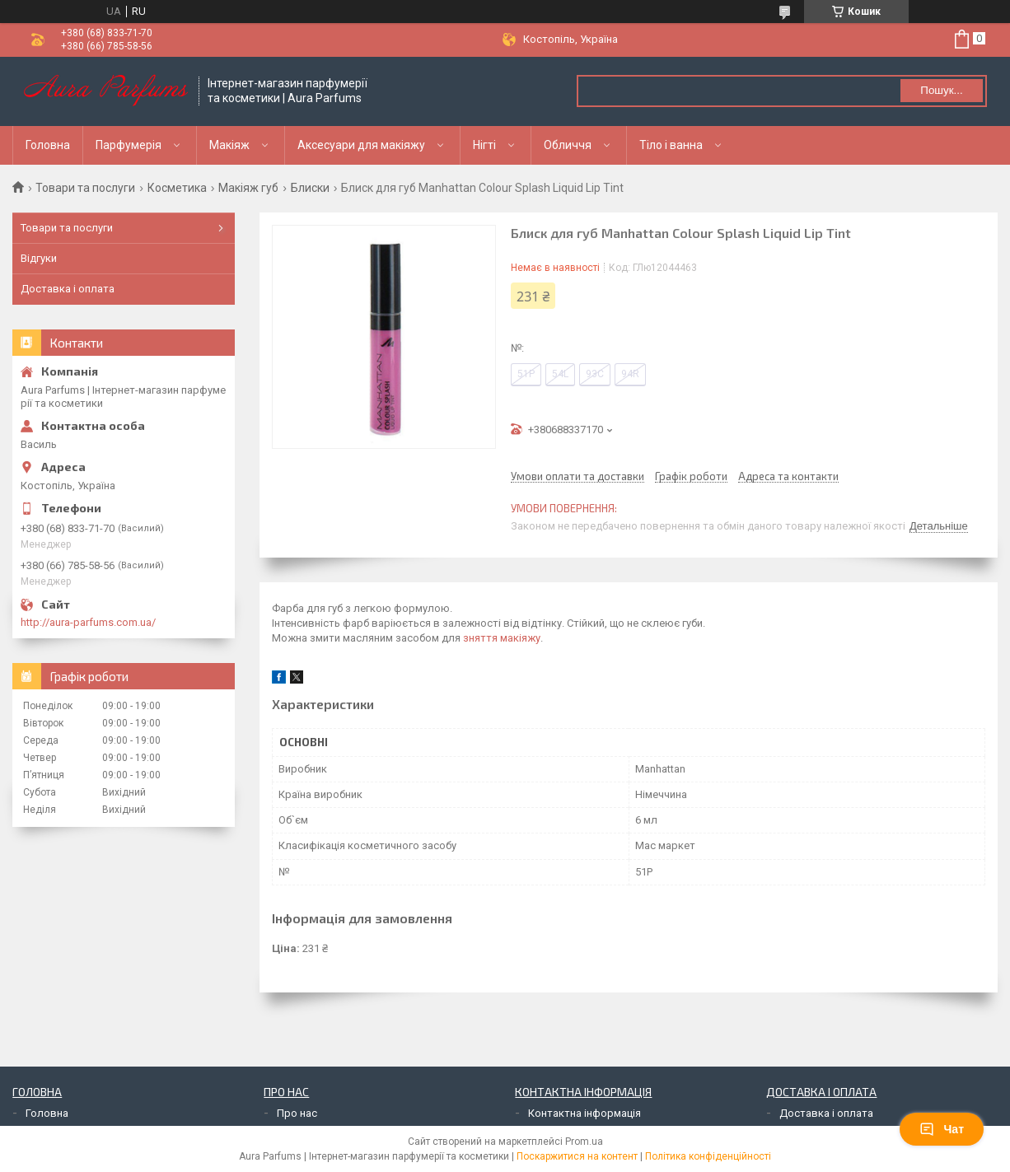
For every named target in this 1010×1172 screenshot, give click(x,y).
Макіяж (229, 145)
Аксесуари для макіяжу (361, 145)
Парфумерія (128, 145)
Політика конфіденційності (708, 1156)
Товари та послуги (85, 187)
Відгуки (39, 258)
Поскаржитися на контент (577, 1156)
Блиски (310, 187)
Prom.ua (584, 1141)
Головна (48, 145)
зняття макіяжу (501, 638)
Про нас (297, 1113)
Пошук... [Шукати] (941, 90)
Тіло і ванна (671, 145)
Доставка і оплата (68, 288)
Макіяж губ (248, 187)
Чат (941, 1129)
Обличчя (568, 145)
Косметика (177, 187)
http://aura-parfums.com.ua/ (88, 622)
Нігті (484, 145)
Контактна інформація (584, 1113)
